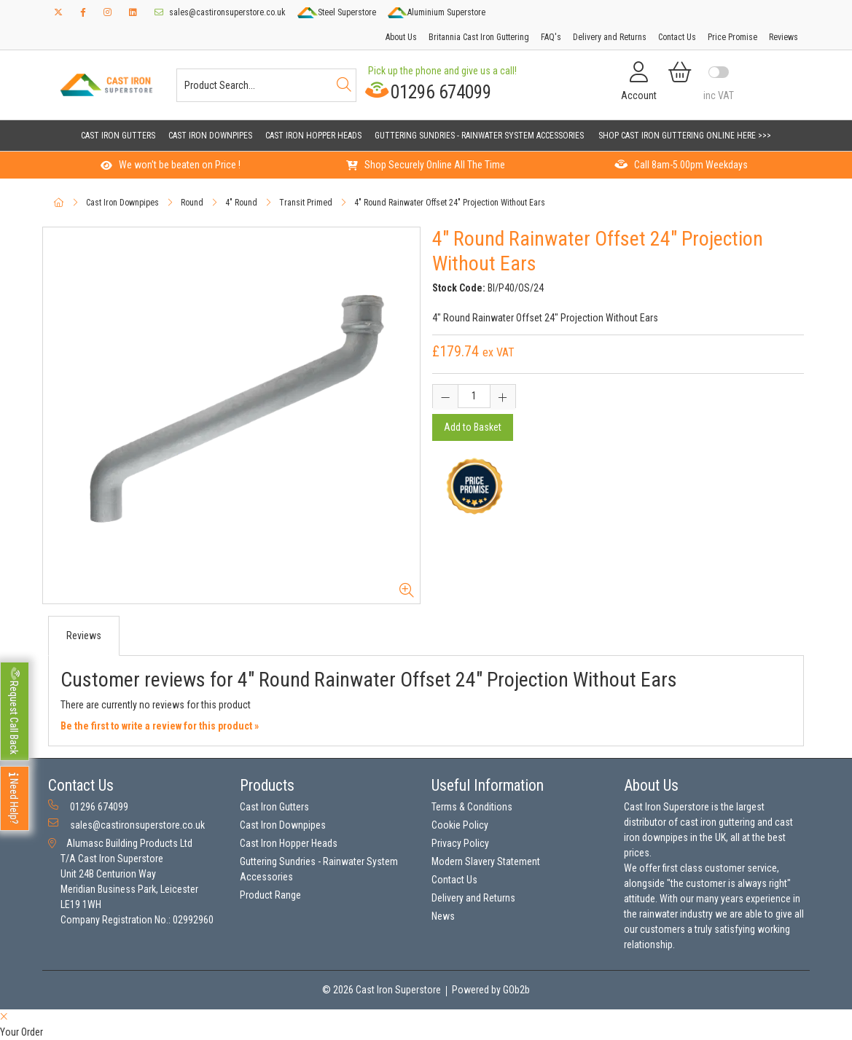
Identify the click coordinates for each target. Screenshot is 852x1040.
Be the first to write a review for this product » (159, 726)
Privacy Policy (460, 843)
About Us (401, 37)
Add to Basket (472, 427)
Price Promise (732, 37)
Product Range (270, 895)
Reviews (783, 37)
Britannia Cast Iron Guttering (479, 37)
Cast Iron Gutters (118, 135)
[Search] (344, 85)
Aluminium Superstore (436, 12)
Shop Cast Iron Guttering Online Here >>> (684, 135)
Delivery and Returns (609, 37)
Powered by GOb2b (491, 990)
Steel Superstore (336, 12)
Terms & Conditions (471, 807)
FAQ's (551, 37)
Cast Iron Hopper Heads (313, 135)
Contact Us (677, 37)
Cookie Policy (459, 825)
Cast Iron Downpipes (210, 135)
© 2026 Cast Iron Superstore (381, 990)
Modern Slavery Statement (485, 861)
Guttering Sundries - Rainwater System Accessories (479, 135)
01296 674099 (426, 91)
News (443, 916)
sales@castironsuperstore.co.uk (220, 12)
